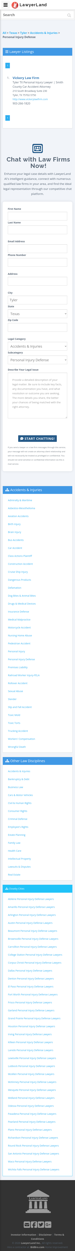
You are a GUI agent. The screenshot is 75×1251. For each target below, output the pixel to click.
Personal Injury (16, 651)
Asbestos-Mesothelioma (21, 508)
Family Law (14, 842)
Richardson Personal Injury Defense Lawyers (33, 1137)
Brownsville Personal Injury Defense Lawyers (33, 938)
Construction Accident (20, 563)
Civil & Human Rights (20, 803)
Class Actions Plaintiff (20, 556)
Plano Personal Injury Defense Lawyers (30, 1129)
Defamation (14, 587)
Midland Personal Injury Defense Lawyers (31, 1098)
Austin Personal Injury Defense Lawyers (30, 923)
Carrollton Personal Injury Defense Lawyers (32, 946)
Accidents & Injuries (44, 33)
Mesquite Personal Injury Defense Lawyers (32, 1090)
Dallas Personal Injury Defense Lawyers (30, 970)
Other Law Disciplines (27, 760)
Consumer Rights (17, 811)
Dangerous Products (19, 579)
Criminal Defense (17, 819)
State (11, 306)
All (4, 33)
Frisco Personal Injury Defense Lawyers (30, 1002)
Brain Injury (14, 532)
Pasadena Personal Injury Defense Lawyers (32, 1113)
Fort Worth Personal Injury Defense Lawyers (33, 994)
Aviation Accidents (18, 516)
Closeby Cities (16, 888)
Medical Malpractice (19, 619)
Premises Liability (18, 667)
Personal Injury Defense (21, 659)
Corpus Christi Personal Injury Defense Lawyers (34, 962)
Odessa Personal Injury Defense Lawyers (31, 1105)
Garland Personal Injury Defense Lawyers (31, 1010)
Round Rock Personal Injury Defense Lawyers (33, 1145)
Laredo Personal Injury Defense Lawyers (30, 1050)
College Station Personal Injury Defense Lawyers (35, 954)
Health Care (14, 850)
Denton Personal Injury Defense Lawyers (31, 978)
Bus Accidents (16, 540)
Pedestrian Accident (19, 643)
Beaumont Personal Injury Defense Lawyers (32, 930)
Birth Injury (14, 524)
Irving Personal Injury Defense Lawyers (30, 1034)
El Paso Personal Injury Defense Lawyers (30, 986)
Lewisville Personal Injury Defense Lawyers (32, 1058)
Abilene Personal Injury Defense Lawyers (31, 899)
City (10, 292)
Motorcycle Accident (19, 627)
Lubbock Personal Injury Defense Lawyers (31, 1066)
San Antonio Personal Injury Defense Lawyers (33, 1153)
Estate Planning (16, 834)
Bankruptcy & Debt (18, 779)
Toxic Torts (14, 723)
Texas (13, 33)
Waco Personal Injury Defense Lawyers (30, 1161)
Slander (12, 699)
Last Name (14, 222)
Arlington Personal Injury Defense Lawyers (32, 915)
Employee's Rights (18, 827)
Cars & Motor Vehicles (20, 795)
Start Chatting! (37, 438)
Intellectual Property (19, 858)
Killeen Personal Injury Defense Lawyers (30, 1042)
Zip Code (13, 320)
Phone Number (17, 255)
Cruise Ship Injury (18, 571)
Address (12, 273)
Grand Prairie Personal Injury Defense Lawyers (34, 1018)
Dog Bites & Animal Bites (22, 595)
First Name (14, 208)
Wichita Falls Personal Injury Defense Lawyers (33, 1169)
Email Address (16, 241)
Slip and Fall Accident (20, 707)
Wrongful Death (17, 746)
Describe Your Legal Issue (23, 369)
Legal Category (17, 339)
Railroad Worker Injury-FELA (23, 675)
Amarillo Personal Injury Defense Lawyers (31, 907)
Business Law (15, 787)
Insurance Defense (18, 611)
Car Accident (15, 548)
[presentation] (37, 427)
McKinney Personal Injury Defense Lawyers (32, 1082)
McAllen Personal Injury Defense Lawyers (31, 1074)
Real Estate (14, 874)
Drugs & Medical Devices (22, 603)
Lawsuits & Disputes (19, 866)
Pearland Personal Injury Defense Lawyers (31, 1121)
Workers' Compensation (21, 739)
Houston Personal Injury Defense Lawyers (31, 1026)
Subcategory (15, 352)
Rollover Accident (18, 683)
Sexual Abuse (15, 691)
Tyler (23, 33)
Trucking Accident (18, 731)
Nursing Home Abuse (20, 635)
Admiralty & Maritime (20, 500)
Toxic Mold (14, 715)
